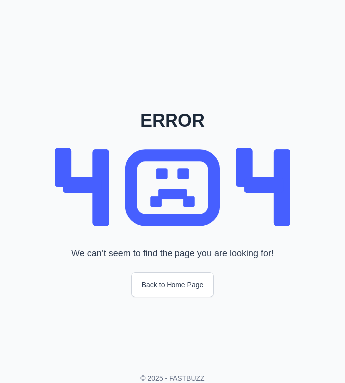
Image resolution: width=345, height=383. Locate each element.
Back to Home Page (173, 285)
